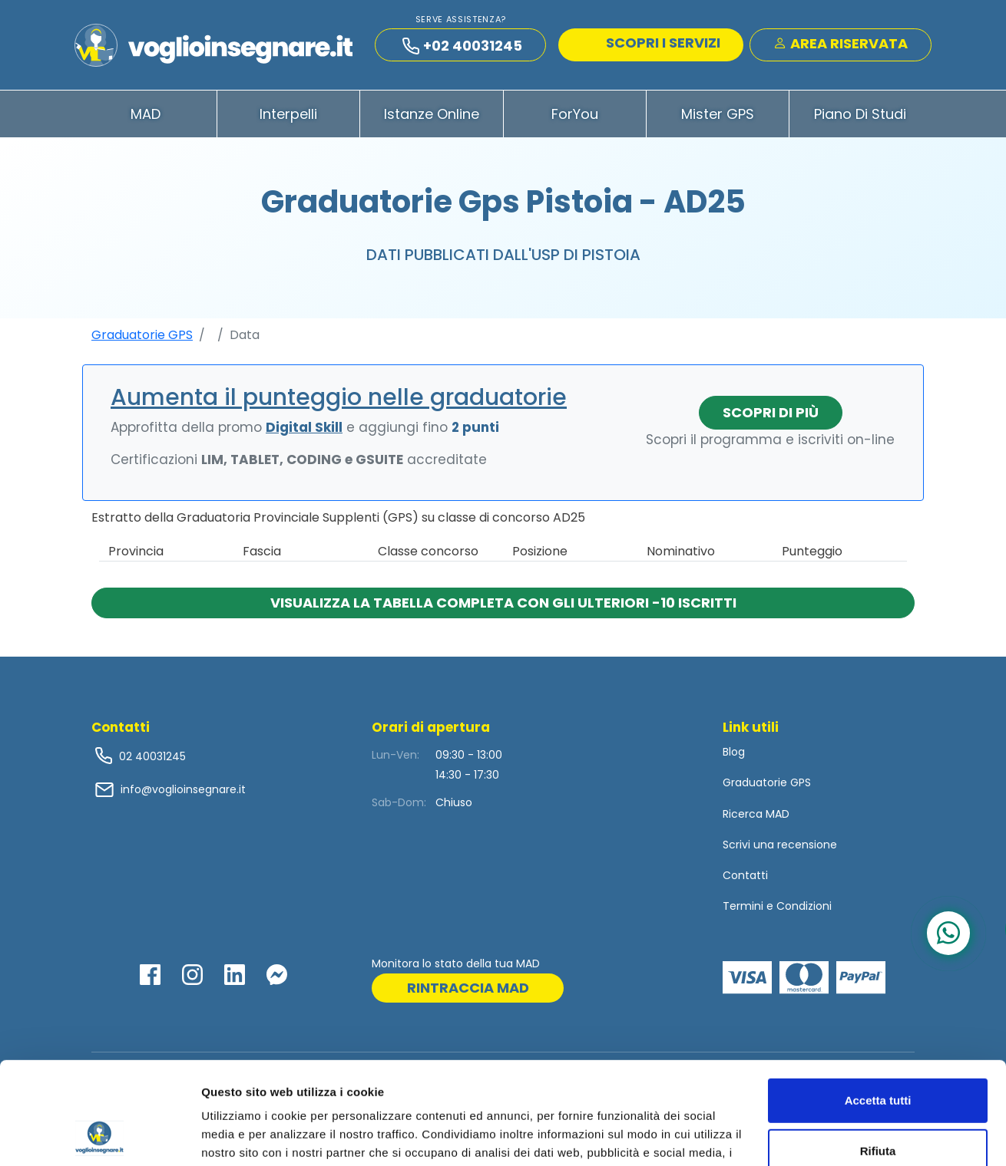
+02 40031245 (462, 45)
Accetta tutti (878, 1004)
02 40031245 (151, 756)
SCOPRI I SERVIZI (652, 42)
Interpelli (288, 114)
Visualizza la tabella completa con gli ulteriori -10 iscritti (503, 602)
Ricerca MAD (756, 814)
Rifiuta (878, 1054)
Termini (743, 906)
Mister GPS (717, 114)
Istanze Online (431, 114)
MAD (145, 114)
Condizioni (804, 906)
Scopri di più (771, 412)
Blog (734, 751)
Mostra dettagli (242, 1135)
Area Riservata (840, 43)
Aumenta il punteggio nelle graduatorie (339, 397)
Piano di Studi (860, 114)
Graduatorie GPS (142, 335)
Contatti (745, 875)
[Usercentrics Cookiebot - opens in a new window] (99, 1136)
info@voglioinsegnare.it (183, 789)
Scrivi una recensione (780, 844)
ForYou (574, 114)
